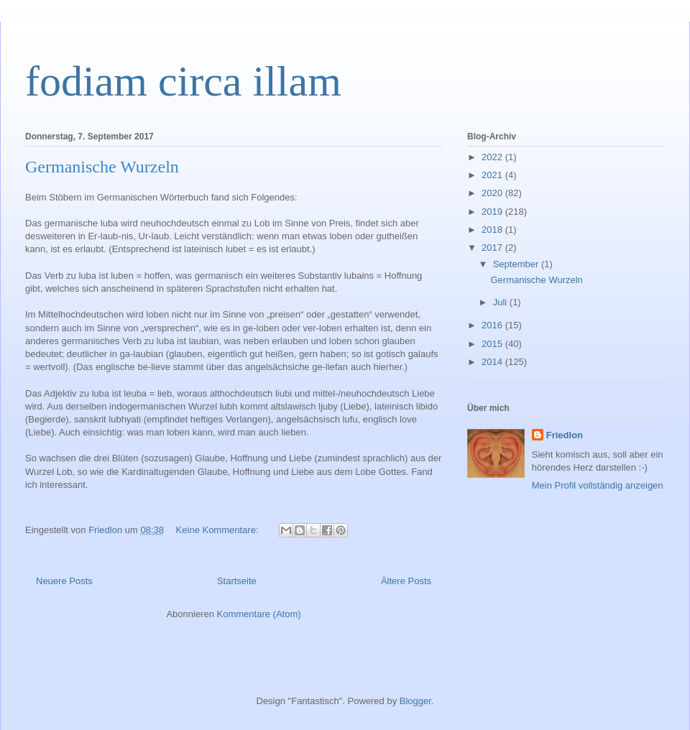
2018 (493, 229)
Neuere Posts (64, 581)
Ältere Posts (406, 581)
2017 (493, 247)
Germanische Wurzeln (102, 166)
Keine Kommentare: (219, 530)
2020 (493, 193)
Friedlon (564, 435)
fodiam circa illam (183, 81)
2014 (493, 361)
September (517, 264)
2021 (493, 175)
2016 (493, 325)
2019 (493, 211)
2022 (493, 157)
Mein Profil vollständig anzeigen (597, 485)
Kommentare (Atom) (259, 614)
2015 (493, 343)
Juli (501, 302)
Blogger (415, 701)
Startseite (237, 581)
